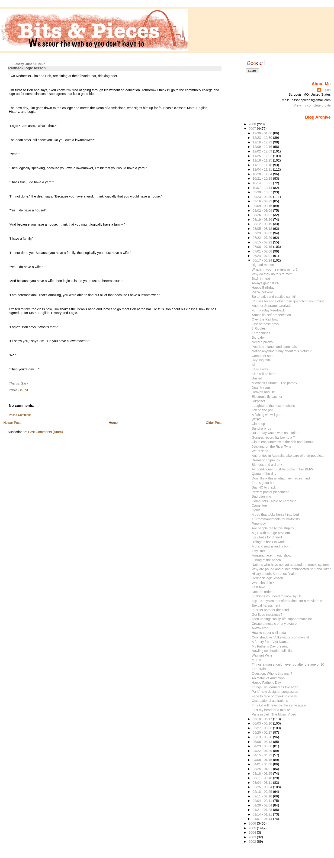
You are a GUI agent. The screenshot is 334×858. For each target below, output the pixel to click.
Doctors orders (262, 592)
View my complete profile (312, 105)
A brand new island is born (271, 546)
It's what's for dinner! (267, 537)
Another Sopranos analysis (271, 306)
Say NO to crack (264, 487)
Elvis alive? (260, 369)
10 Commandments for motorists (276, 519)
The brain (259, 669)
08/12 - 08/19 (263, 224)
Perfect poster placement (270, 492)
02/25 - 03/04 (263, 787)
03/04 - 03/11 (263, 782)
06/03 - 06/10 (263, 723)
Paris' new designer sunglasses (275, 691)
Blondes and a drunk (267, 464)
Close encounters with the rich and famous (283, 442)
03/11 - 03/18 (263, 778)
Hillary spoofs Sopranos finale (273, 574)
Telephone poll (262, 410)
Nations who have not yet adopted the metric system (290, 565)
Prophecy (259, 523)
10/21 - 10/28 (263, 178)
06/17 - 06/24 (263, 260)
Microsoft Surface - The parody (274, 383)
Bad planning (261, 496)
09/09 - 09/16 (263, 206)
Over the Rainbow (265, 319)
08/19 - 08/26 (263, 219)
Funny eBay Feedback (268, 310)
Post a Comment (20, 415)
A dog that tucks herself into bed (275, 514)
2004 (253, 832)
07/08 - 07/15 (263, 247)
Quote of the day (264, 474)
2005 (253, 828)
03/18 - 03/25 (263, 773)
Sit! (254, 365)
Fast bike (258, 587)
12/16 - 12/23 (263, 142)
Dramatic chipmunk (266, 460)
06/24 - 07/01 (263, 256)
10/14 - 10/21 (263, 183)
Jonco (326, 90)
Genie (256, 510)
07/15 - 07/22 (263, 242)
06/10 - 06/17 (263, 719)
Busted (257, 378)
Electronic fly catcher (267, 396)
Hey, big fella (261, 360)
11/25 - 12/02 (263, 156)
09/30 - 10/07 (263, 192)
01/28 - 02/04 (263, 805)
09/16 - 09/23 (263, 201)
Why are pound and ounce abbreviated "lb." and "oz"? (291, 569)
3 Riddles (259, 328)
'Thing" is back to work (268, 542)
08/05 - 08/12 (263, 228)
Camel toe (259, 505)
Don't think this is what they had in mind (281, 478)
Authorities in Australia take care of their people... (288, 455)
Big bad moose (263, 265)
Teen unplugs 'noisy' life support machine (282, 619)
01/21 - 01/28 (263, 810)
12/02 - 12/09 (263, 151)
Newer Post (11, 422)
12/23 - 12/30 (263, 137)
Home (113, 422)
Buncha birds (261, 428)
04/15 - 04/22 (263, 755)
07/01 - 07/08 (263, 251)
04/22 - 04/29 (263, 751)
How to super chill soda (269, 633)
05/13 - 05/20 (263, 737)
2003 (253, 837)
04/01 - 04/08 (263, 764)
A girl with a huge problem (271, 533)
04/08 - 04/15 (263, 760)
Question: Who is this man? (272, 673)
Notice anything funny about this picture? (282, 351)
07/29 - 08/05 (263, 233)
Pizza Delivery (262, 292)
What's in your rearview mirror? (274, 269)
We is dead (260, 451)
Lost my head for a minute (271, 710)
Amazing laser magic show (271, 555)
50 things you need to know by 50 (276, 596)
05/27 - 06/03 (263, 728)
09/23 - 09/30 (263, 197)
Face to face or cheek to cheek (274, 696)
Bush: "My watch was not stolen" (275, 433)
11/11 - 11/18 (263, 165)
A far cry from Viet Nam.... (270, 642)
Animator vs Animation (268, 678)
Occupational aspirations (270, 701)
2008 (253, 124)
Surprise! (258, 401)
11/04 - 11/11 (263, 169)
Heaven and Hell (264, 392)
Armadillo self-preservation (271, 315)
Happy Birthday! (263, 287)
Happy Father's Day (266, 682)
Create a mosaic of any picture (274, 623)
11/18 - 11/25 (263, 160)
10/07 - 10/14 (263, 188)
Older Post (214, 422)
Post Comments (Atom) (45, 432)
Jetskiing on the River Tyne (271, 446)
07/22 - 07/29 (263, 238)
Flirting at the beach (266, 560)
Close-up (258, 424)
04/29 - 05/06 (263, 746)
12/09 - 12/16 (263, 147)
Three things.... (263, 333)
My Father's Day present (270, 646)
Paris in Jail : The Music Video (274, 714)
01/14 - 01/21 (263, 814)
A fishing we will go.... (267, 415)
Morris (256, 660)
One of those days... (266, 324)
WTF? (256, 419)
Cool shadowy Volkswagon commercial (280, 637)
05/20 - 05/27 (263, 732)
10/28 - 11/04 (263, 174)
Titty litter (258, 551)
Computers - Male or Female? (274, 501)
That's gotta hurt (264, 483)
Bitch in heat (261, 278)
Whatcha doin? (263, 583)
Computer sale (262, 356)
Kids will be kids (263, 374)
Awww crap (260, 628)
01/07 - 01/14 (263, 819)
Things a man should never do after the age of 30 (288, 664)
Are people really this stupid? (273, 528)
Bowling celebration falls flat (272, 651)
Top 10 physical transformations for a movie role (287, 601)
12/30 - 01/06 (263, 133)
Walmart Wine (262, 655)
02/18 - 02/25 (263, 791)
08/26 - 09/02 (263, 215)
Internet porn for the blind (270, 610)
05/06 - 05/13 (263, 742)
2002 (253, 841)
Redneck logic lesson (27, 68)
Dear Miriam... (262, 387)
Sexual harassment (266, 605)
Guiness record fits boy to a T (273, 437)
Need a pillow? (262, 342)
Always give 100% (265, 283)
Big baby (258, 337)
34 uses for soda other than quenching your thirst (288, 301)
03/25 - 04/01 (263, 769)
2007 (253, 128)
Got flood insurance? (267, 614)
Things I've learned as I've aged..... (277, 687)
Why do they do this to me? (272, 274)
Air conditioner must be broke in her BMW (282, 469)
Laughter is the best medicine (273, 406)
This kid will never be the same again (279, 705)
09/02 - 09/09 (263, 210)
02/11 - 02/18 (263, 796)
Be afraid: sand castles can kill (274, 296)
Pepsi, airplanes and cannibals (274, 347)
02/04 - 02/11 (263, 801)
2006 (253, 823)
